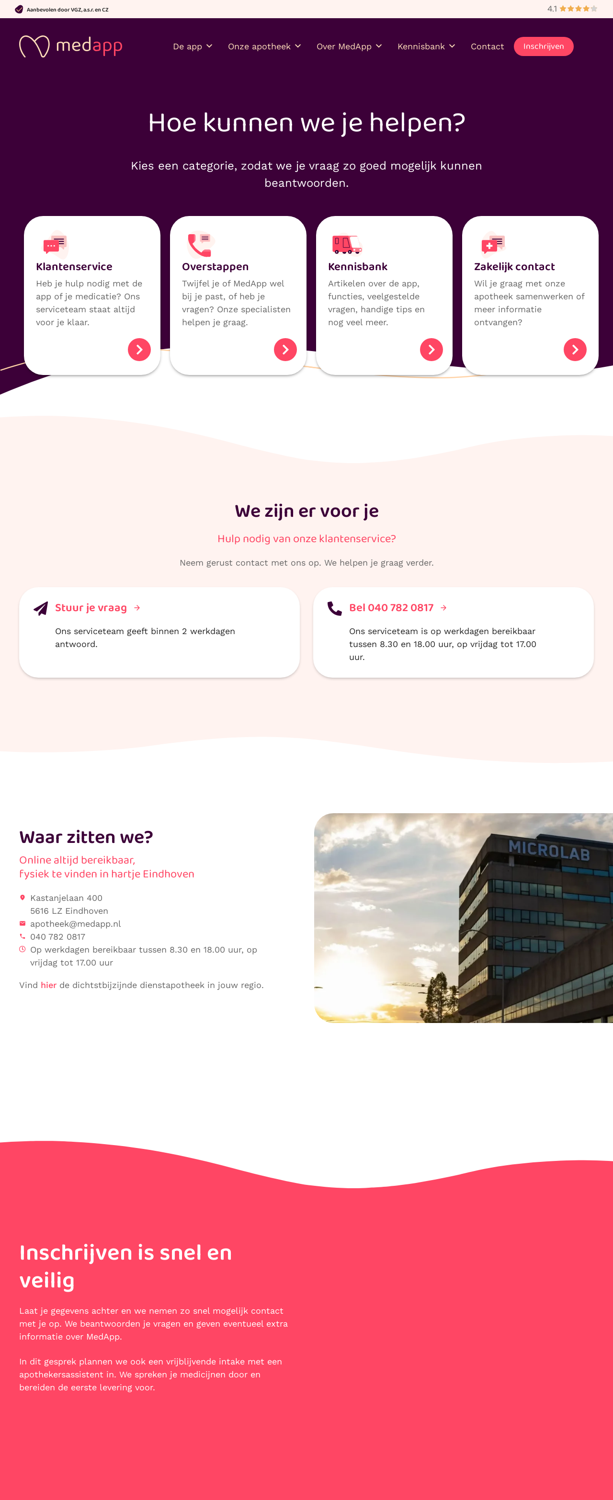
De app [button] (193, 43)
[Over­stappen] (201, 238)
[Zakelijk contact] (493, 238)
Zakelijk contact (514, 260)
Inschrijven (543, 43)
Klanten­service (74, 260)
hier (49, 979)
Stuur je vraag (97, 601)
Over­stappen (215, 260)
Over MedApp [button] (350, 43)
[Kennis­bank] (347, 238)
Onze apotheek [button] (265, 43)
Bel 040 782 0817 (397, 601)
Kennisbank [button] (426, 43)
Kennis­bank (357, 260)
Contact (487, 43)
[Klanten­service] (55, 238)
